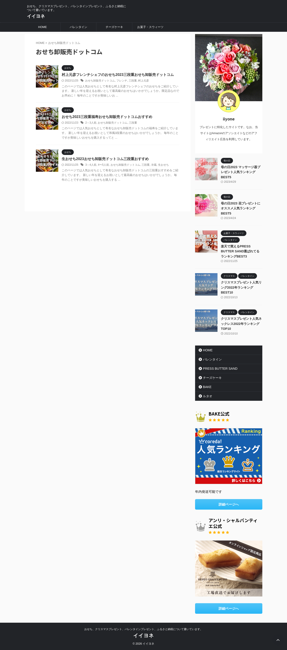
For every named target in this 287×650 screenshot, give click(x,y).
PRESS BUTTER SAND (220, 368)
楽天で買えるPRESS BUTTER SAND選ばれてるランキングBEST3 (240, 251)
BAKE (207, 387)
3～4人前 (90, 164)
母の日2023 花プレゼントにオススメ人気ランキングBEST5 (240, 208)
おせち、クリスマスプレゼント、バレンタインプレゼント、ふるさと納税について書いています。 (143, 629)
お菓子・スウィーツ (150, 27)
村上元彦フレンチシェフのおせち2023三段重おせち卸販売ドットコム (118, 75)
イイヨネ (36, 16)
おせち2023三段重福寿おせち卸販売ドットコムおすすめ (107, 117)
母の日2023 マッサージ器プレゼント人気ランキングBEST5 (240, 172)
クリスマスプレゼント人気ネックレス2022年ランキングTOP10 (241, 323)
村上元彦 (143, 80)
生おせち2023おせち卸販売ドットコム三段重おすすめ (105, 159)
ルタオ (207, 396)
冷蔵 (154, 164)
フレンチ (121, 80)
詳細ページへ (229, 504)
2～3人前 (90, 122)
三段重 (133, 80)
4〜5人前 (103, 164)
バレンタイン (78, 27)
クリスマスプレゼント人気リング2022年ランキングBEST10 (241, 287)
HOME (42, 27)
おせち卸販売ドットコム (100, 80)
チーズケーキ (114, 27)
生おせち (163, 164)
